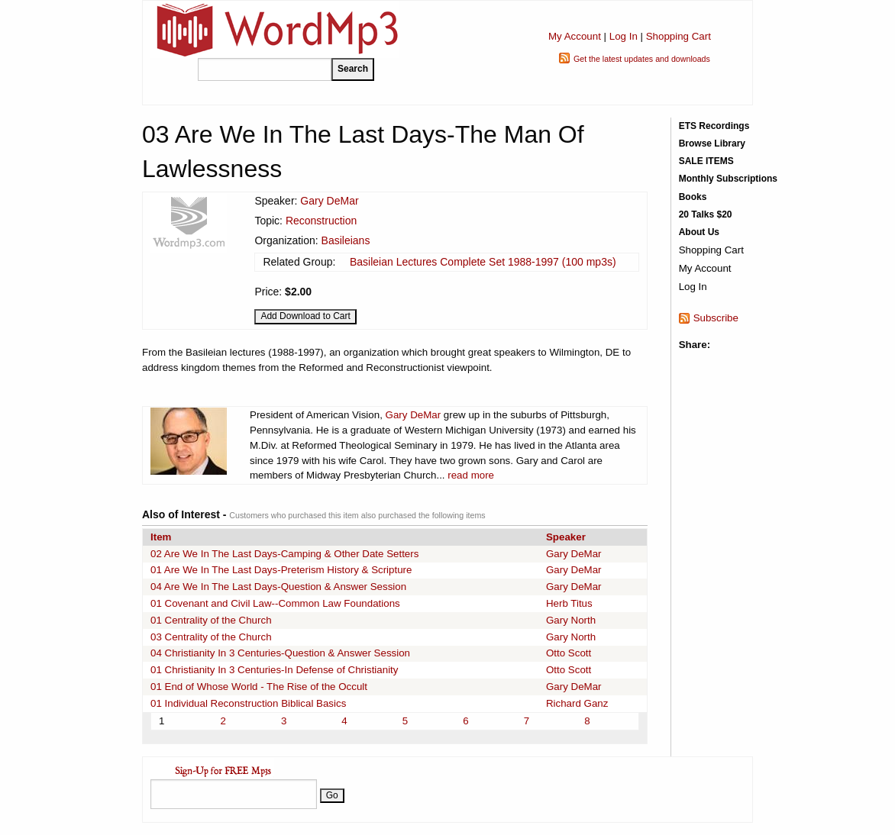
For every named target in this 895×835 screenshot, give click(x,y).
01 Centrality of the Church (211, 620)
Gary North (571, 620)
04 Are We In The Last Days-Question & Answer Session (278, 586)
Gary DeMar (329, 201)
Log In (623, 36)
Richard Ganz (577, 703)
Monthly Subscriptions (728, 178)
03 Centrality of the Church (211, 637)
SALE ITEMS (706, 161)
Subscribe (715, 318)
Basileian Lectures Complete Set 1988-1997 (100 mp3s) (483, 262)
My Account (574, 36)
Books (693, 197)
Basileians (345, 240)
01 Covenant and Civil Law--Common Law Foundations (275, 603)
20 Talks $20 (705, 214)
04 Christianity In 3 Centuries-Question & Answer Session (280, 653)
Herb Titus (569, 603)
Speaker (566, 537)
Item (160, 537)
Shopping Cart (678, 36)
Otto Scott (568, 653)
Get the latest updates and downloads (642, 58)
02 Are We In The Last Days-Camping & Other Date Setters (284, 553)
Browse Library (712, 143)
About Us (699, 232)
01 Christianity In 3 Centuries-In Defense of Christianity (274, 669)
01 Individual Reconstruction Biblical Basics (248, 703)
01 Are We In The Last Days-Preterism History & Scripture (281, 569)
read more (471, 475)
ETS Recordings (714, 126)
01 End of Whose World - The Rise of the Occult (258, 686)
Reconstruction (321, 220)
